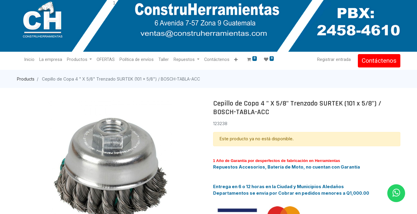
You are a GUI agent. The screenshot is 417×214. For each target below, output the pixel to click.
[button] (236, 60)
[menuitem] (29, 59)
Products (25, 78)
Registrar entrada (334, 59)
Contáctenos (379, 60)
